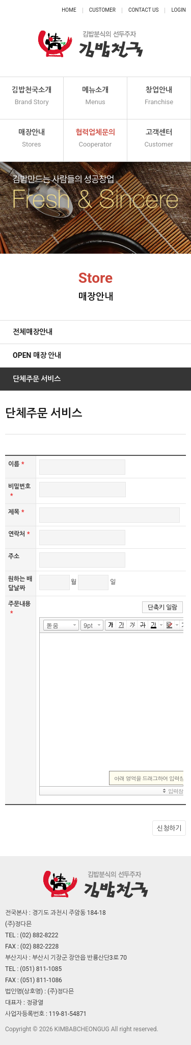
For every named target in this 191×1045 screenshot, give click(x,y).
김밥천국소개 (31, 96)
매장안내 (31, 138)
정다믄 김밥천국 (90, 38)
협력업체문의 (95, 138)
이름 (16, 464)
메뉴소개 (95, 96)
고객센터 (158, 138)
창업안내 (158, 96)
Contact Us (143, 10)
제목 (16, 512)
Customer (102, 10)
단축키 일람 (162, 607)
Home (69, 10)
